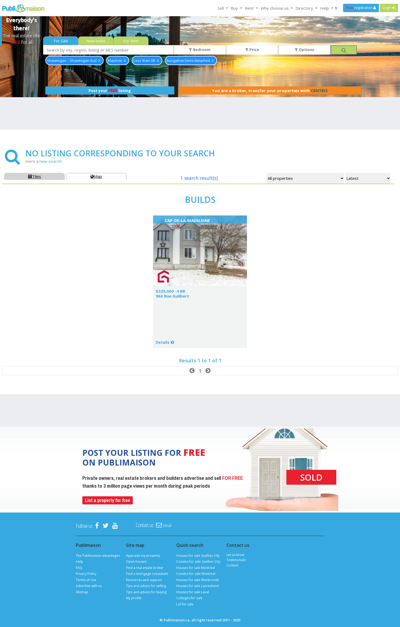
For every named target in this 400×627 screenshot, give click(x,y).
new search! (50, 161)
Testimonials (236, 560)
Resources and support (144, 580)
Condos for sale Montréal (195, 573)
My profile (133, 598)
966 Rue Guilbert (172, 296)
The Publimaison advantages (98, 555)
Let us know (235, 554)
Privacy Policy (86, 573)
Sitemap (82, 592)
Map (96, 176)
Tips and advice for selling (146, 586)
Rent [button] (250, 8)
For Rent (130, 40)
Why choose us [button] (275, 8)
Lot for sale (185, 604)
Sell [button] (221, 8)
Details (163, 342)
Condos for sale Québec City (198, 561)
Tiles (34, 176)
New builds (96, 40)
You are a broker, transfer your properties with (270, 90)
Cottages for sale (189, 598)
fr (336, 8)
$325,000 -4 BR (170, 291)
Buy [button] (235, 8)
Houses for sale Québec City (198, 555)
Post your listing (110, 90)
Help (79, 561)
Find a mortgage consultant (147, 573)
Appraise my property (143, 555)
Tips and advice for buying (146, 592)
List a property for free (107, 500)
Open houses (136, 561)
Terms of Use (86, 580)
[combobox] (108, 49)
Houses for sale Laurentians (197, 586)
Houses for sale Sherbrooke (197, 580)
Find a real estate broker (145, 567)
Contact (232, 565)
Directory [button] (305, 8)
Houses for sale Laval (192, 592)
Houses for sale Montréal (195, 567)
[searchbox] (108, 49)
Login (389, 7)
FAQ (79, 567)
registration (361, 7)
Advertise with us (89, 586)
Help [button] (325, 8)
